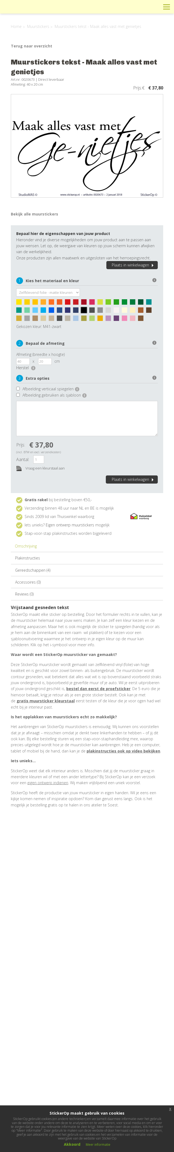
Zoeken (154, 6)
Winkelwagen (142, 6)
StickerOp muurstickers (23, 10)
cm (57, 361)
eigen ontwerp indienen (47, 782)
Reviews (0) (24, 594)
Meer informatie (98, 1144)
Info (130, 6)
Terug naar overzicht (31, 46)
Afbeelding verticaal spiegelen (50, 388)
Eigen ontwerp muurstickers (70, 524)
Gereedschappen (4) (32, 570)
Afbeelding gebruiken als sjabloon (54, 395)
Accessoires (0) (28, 582)
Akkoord (72, 1144)
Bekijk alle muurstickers (34, 214)
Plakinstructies (27, 558)
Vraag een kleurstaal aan (40, 468)
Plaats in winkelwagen (133, 265)
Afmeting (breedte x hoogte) (40, 354)
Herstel (25, 367)
